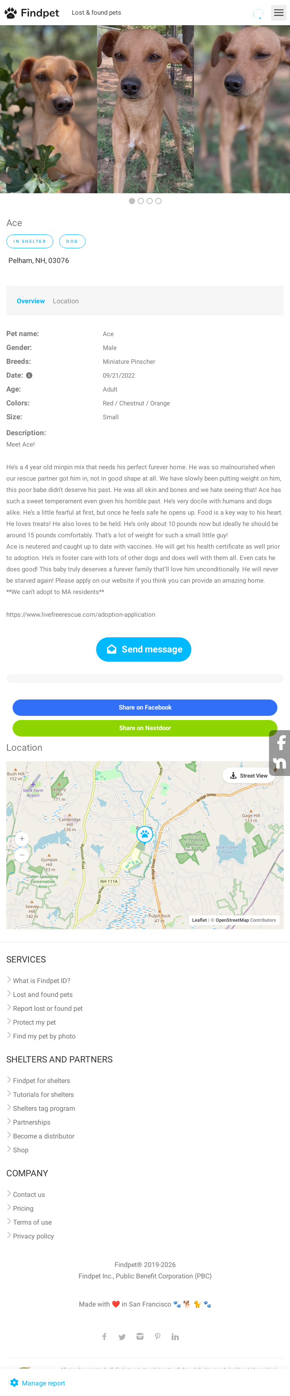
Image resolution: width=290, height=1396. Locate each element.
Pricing (23, 1208)
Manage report (36, 1383)
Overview (31, 301)
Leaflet (199, 920)
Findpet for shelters (41, 1081)
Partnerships (31, 1122)
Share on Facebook (145, 707)
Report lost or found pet (48, 1008)
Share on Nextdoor (145, 728)
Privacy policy (33, 1236)
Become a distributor (43, 1136)
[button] (138, 826)
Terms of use (32, 1222)
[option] (48, 109)
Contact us (29, 1195)
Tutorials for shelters (43, 1095)
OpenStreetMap (232, 920)
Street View (254, 776)
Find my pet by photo (44, 1036)
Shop (21, 1150)
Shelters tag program (44, 1108)
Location (66, 301)
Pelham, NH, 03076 (38, 260)
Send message (144, 649)
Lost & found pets (96, 12)
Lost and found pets (43, 995)
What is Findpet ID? (42, 981)
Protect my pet (34, 1022)
